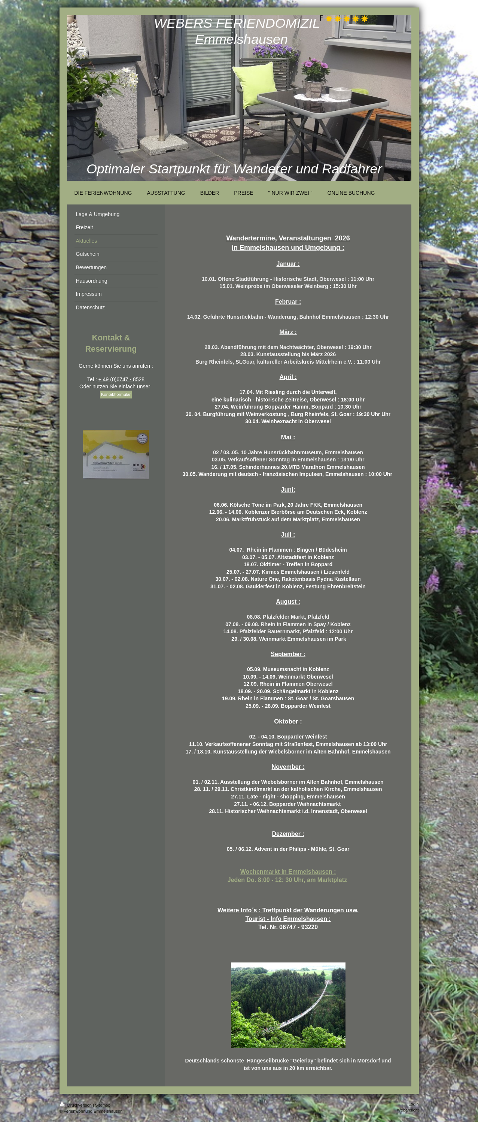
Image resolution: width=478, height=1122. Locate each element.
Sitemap (102, 1105)
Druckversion (76, 1105)
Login (413, 1104)
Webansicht (407, 1110)
